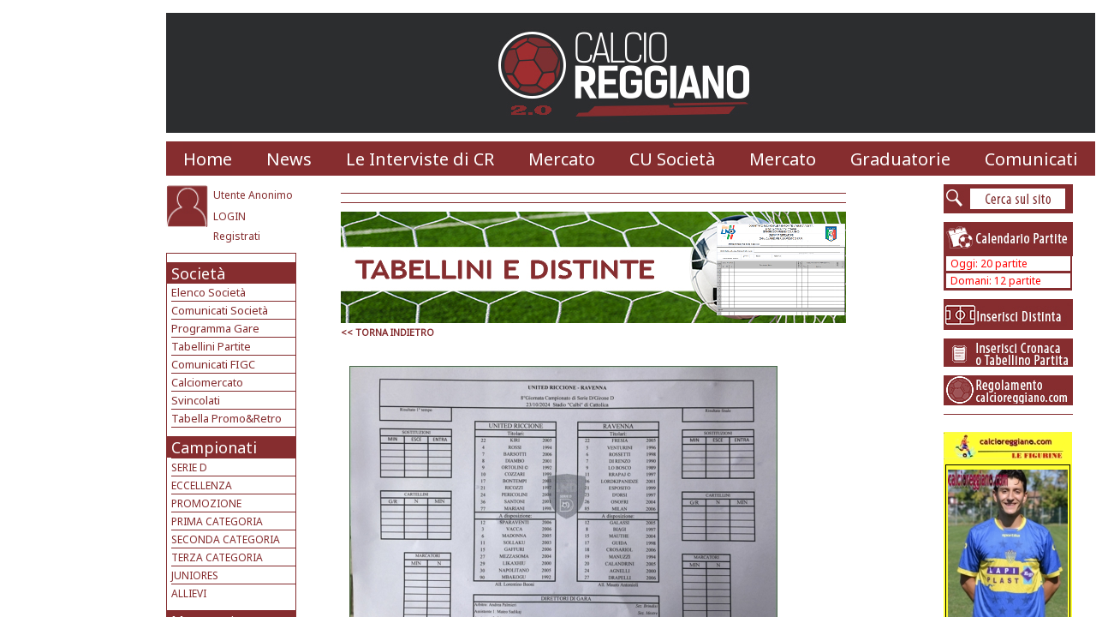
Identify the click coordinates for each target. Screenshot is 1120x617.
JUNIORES (194, 575)
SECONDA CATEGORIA (225, 539)
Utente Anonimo (253, 195)
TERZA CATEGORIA (217, 557)
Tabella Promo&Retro (226, 418)
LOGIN (229, 216)
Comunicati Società (219, 310)
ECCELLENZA (201, 485)
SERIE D (189, 467)
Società (198, 273)
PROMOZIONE (206, 503)
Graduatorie (900, 159)
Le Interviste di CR (420, 159)
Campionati (214, 447)
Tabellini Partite (211, 346)
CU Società (672, 159)
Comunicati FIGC (213, 364)
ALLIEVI (188, 593)
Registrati (236, 236)
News (289, 159)
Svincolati (195, 400)
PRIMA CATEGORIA (217, 521)
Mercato (561, 159)
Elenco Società (208, 292)
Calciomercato (207, 382)
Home (207, 159)
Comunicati (1031, 159)
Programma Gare (215, 328)
